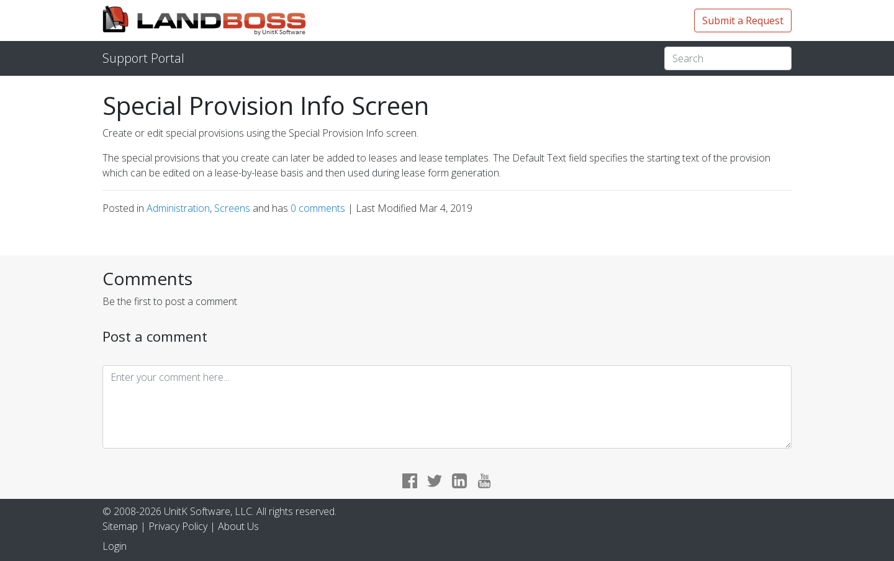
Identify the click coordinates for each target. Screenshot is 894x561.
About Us (238, 526)
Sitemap (120, 526)
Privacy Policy (177, 526)
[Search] (728, 58)
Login (114, 546)
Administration (178, 208)
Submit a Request (742, 20)
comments (319, 208)
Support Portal (143, 58)
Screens (232, 208)
